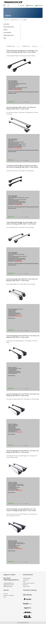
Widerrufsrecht (27, 578)
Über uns (25, 584)
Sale (4, 597)
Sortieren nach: (26, 46)
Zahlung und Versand (28, 583)
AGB (24, 581)
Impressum (26, 580)
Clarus (25, 19)
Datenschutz (26, 586)
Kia (20, 19)
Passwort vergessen (8, 595)
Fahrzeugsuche (14, 19)
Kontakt (5, 593)
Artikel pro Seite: (11, 46)
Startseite (6, 19)
